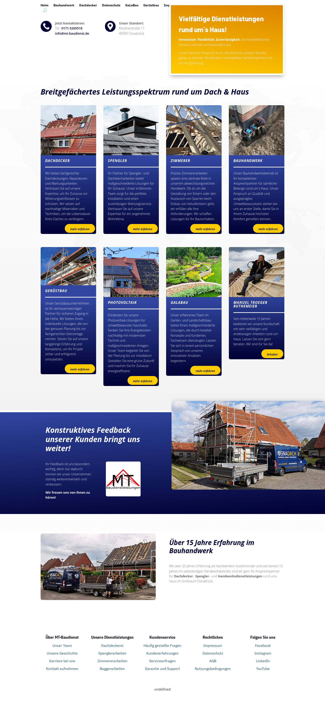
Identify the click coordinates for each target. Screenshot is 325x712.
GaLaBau (131, 5)
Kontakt (192, 5)
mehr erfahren (80, 229)
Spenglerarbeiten (112, 653)
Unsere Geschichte (62, 653)
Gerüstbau (151, 5)
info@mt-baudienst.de (72, 33)
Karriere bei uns (62, 661)
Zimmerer (272, 5)
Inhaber (272, 354)
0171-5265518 (72, 28)
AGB (212, 661)
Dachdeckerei (112, 645)
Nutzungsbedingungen (213, 668)
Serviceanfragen (162, 661)
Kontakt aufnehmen (62, 668)
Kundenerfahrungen (162, 653)
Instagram (262, 653)
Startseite (252, 5)
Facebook (263, 645)
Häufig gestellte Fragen (162, 645)
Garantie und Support (162, 668)
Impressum (172, 5)
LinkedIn (263, 661)
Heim (45, 5)
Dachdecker (88, 5)
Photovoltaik (212, 5)
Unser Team (62, 645)
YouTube (263, 668)
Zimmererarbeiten (112, 661)
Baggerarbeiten (112, 668)
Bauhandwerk (63, 5)
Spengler (233, 5)
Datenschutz (111, 5)
